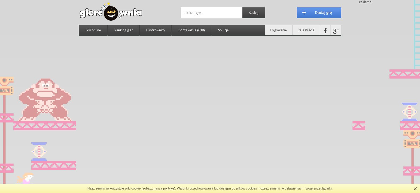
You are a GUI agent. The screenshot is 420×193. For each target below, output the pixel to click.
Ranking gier (123, 30)
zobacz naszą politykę (158, 188)
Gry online (93, 30)
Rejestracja (306, 30)
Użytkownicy (155, 30)
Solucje (223, 30)
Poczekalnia (191, 30)
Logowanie (278, 30)
